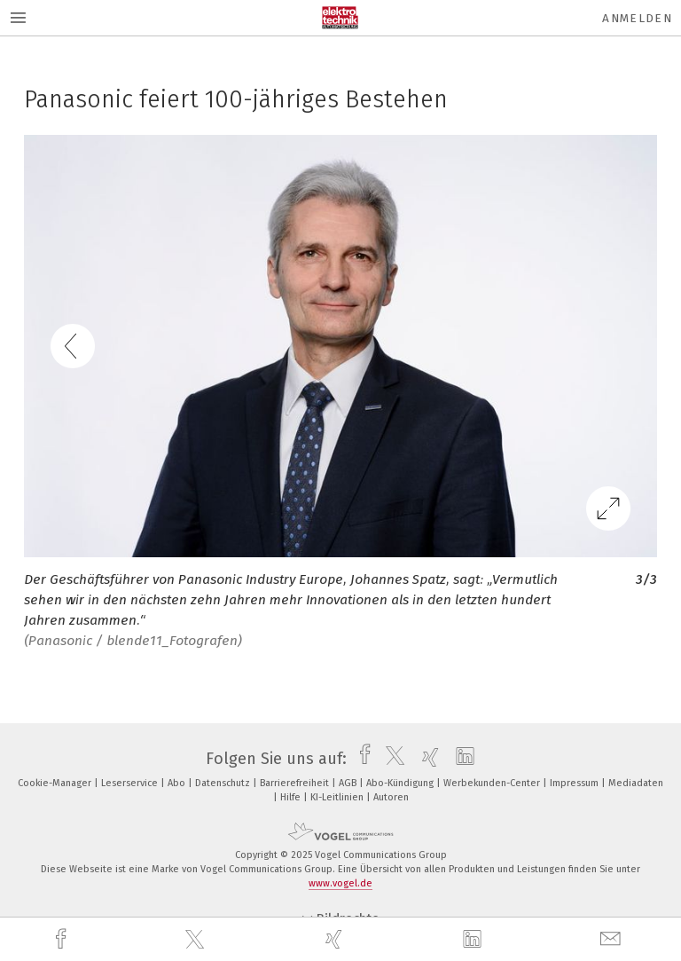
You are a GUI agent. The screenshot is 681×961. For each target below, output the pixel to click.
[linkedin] (474, 939)
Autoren (391, 797)
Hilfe (291, 797)
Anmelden (637, 18)
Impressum (575, 783)
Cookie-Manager (56, 783)
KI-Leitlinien (338, 797)
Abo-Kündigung (401, 783)
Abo (178, 783)
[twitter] (197, 939)
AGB (349, 783)
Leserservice (130, 783)
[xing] (336, 939)
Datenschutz (224, 783)
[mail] (612, 939)
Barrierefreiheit (296, 783)
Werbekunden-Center (493, 783)
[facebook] (63, 939)
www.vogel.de (340, 883)
